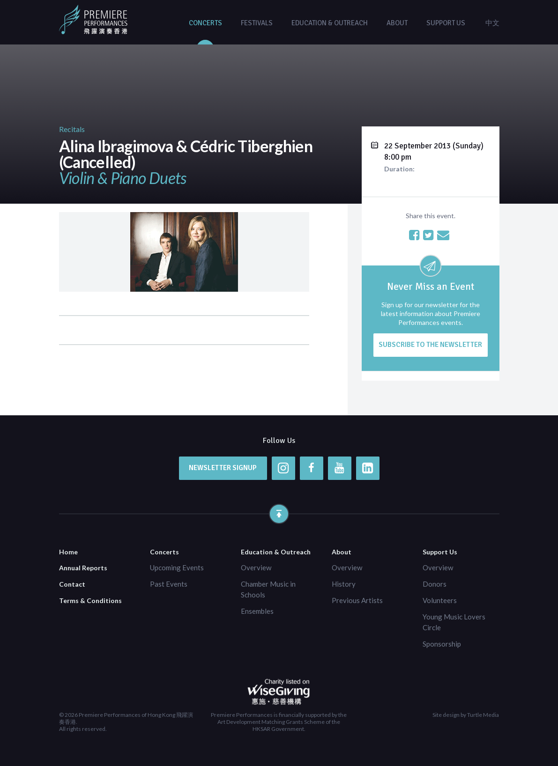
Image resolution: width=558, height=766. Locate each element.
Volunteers (440, 600)
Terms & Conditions (90, 600)
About (397, 23)
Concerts (205, 23)
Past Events (168, 584)
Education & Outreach (329, 23)
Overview (256, 567)
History (344, 584)
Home (68, 552)
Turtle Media (483, 714)
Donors (434, 584)
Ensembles (257, 611)
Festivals (257, 23)
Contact (72, 584)
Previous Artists (357, 600)
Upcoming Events (177, 567)
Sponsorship (442, 644)
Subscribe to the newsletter (430, 344)
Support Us (445, 23)
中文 (492, 23)
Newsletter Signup (223, 468)
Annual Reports (83, 568)
